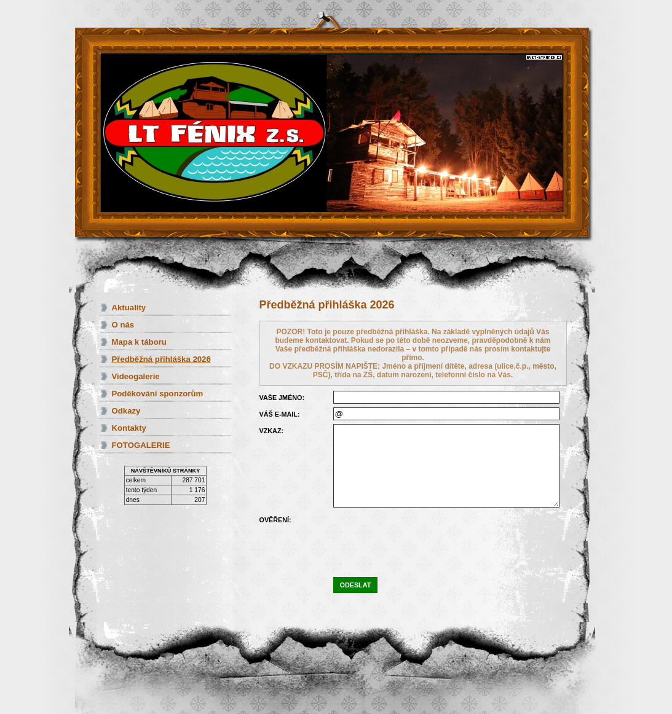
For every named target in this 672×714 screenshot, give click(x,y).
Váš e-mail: (279, 414)
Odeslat (355, 585)
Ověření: (275, 520)
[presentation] (426, 537)
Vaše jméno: (282, 397)
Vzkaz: (271, 430)
